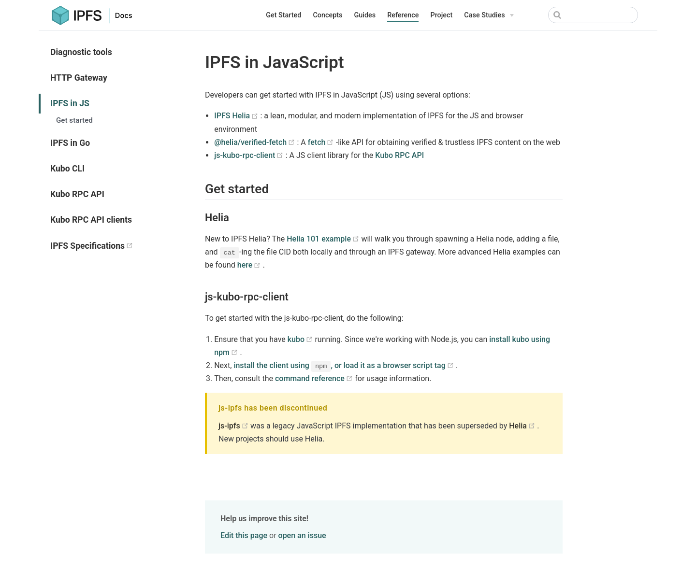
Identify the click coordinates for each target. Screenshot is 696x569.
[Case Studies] (488, 15)
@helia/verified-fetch (255, 142)
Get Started (283, 15)
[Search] (593, 15)
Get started (74, 120)
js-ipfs (234, 425)
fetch (322, 142)
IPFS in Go (70, 143)
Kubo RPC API (77, 194)
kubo (301, 339)
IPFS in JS (69, 103)
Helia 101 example (324, 238)
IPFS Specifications (118, 246)
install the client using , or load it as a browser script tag (344, 365)
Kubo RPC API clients (91, 220)
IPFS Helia (237, 115)
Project (441, 15)
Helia (523, 425)
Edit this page (243, 535)
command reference (315, 378)
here (250, 265)
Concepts (327, 15)
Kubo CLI (67, 168)
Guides (365, 15)
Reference (403, 15)
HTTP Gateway (78, 78)
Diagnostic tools (81, 52)
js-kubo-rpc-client (250, 155)
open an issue (302, 535)
